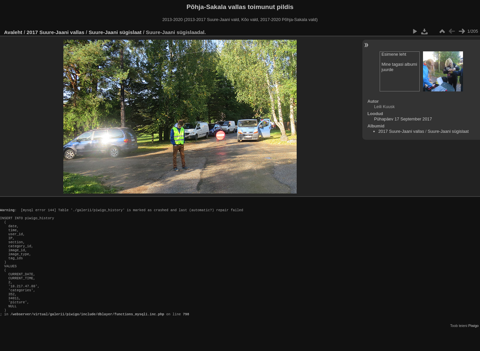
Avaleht (13, 32)
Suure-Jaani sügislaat (115, 32)
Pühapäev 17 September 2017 (403, 118)
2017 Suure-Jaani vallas (55, 32)
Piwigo (473, 346)
